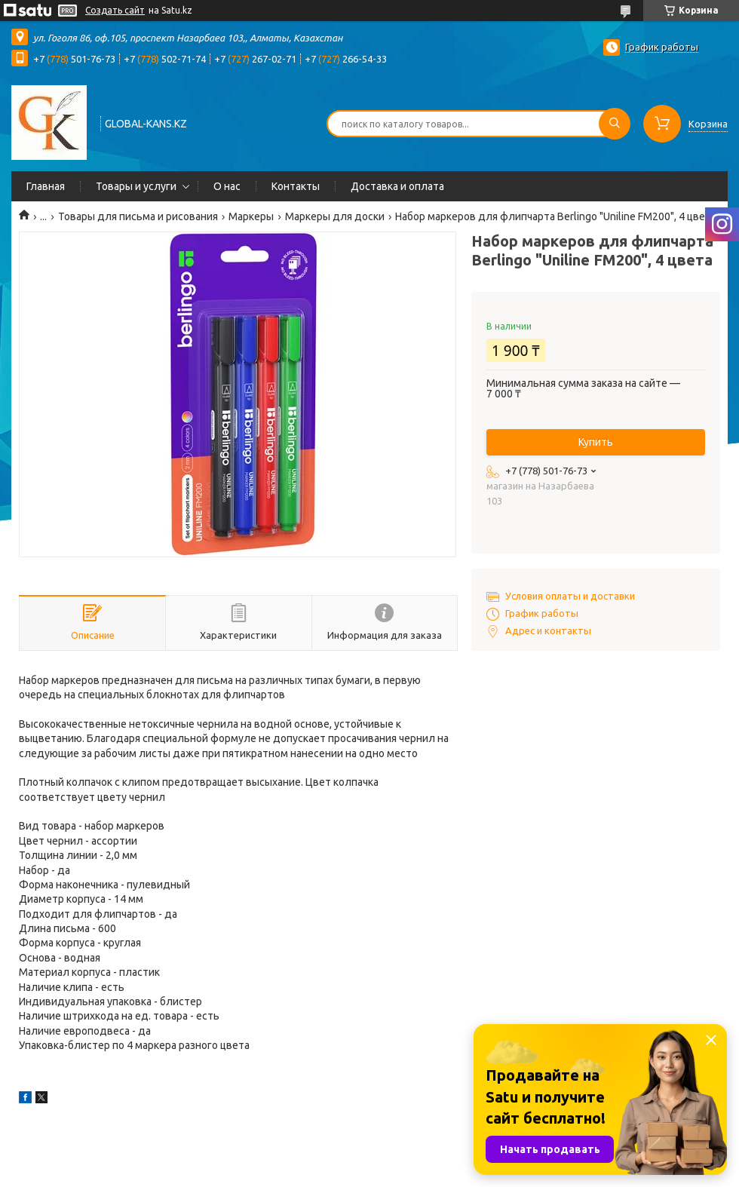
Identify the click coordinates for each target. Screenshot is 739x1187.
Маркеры (251, 216)
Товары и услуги (136, 186)
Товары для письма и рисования (138, 216)
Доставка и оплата (397, 186)
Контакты (295, 186)
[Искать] (614, 124)
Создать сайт (115, 10)
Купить (595, 442)
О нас (227, 186)
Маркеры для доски (335, 216)
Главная (45, 186)
